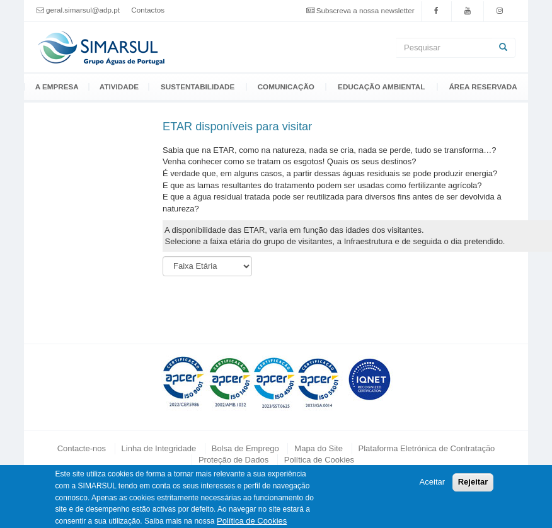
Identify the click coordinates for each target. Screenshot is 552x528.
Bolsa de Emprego (245, 448)
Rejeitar (473, 485)
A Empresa (57, 87)
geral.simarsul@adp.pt (83, 10)
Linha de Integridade (159, 448)
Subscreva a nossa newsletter (365, 10)
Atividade (119, 87)
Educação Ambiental (381, 87)
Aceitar (432, 485)
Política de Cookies (319, 459)
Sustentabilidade (197, 87)
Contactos (147, 10)
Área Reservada (483, 87)
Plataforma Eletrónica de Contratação (427, 448)
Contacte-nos (81, 448)
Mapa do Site (318, 448)
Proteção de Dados (233, 459)
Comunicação (286, 87)
